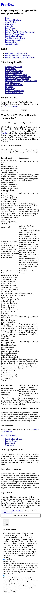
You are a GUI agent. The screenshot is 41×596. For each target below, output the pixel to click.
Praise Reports (10, 28)
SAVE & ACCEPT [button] (9, 592)
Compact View (10, 24)
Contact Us (9, 26)
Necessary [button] (6, 557)
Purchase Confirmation (13, 40)
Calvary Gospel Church (13, 67)
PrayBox (7, 4)
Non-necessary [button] (8, 574)
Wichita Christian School (14, 93)
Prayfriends (9, 87)
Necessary (9, 560)
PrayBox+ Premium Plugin (14, 34)
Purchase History (11, 42)
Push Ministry (10, 89)
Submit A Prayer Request (14, 36)
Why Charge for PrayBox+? (15, 38)
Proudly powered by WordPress (12, 511)
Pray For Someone (11, 30)
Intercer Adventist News (13, 73)
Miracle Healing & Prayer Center (17, 79)
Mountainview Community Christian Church (21, 81)
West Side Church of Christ (14, 91)
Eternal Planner (10, 69)
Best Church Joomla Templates (16, 53)
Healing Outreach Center (14, 71)
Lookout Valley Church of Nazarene (18, 77)
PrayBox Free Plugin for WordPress (17, 55)
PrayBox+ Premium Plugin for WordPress (20, 57)
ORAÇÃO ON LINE (12, 83)
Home (7, 18)
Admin (13, 435)
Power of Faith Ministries (14, 85)
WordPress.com (6, 513)
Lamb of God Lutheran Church (16, 75)
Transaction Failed (11, 44)
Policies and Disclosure (13, 20)
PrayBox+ (5, 133)
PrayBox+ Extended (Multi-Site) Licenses (20, 32)
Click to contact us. (11, 106)
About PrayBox (10, 22)
